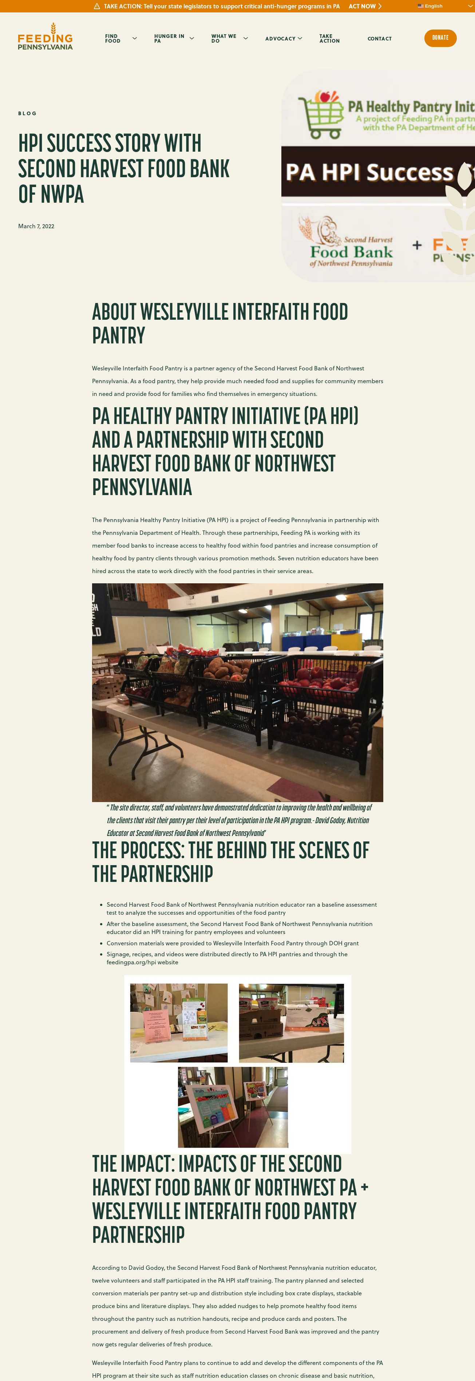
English (430, 6)
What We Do (224, 38)
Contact (380, 38)
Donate (440, 38)
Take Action (330, 38)
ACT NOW (362, 6)
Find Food (112, 38)
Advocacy (280, 38)
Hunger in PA (169, 38)
